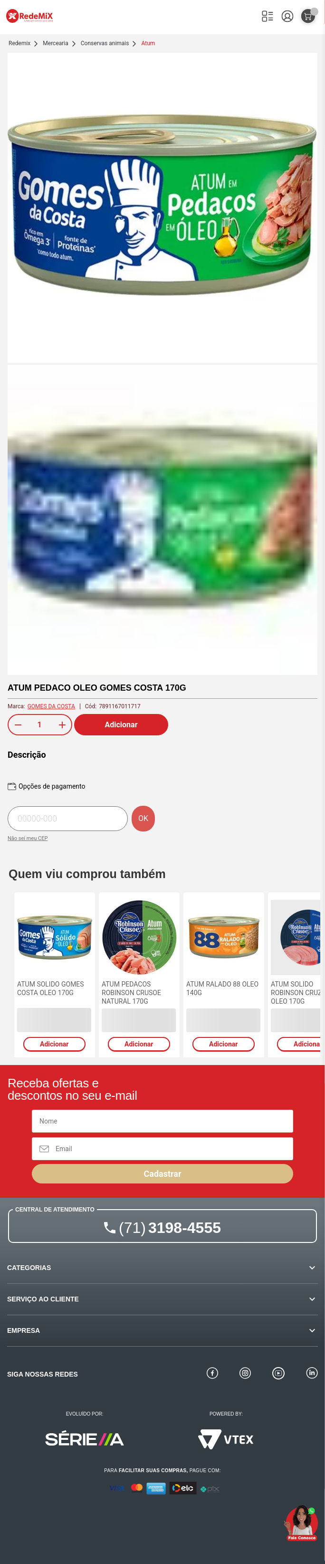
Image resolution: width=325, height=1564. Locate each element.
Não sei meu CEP (28, 838)
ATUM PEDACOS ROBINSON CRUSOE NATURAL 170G (131, 992)
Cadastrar (162, 1174)
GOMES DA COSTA (51, 706)
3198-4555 (170, 1228)
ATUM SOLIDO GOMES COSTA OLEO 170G (50, 988)
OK (143, 818)
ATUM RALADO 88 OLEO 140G (222, 988)
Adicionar (121, 724)
